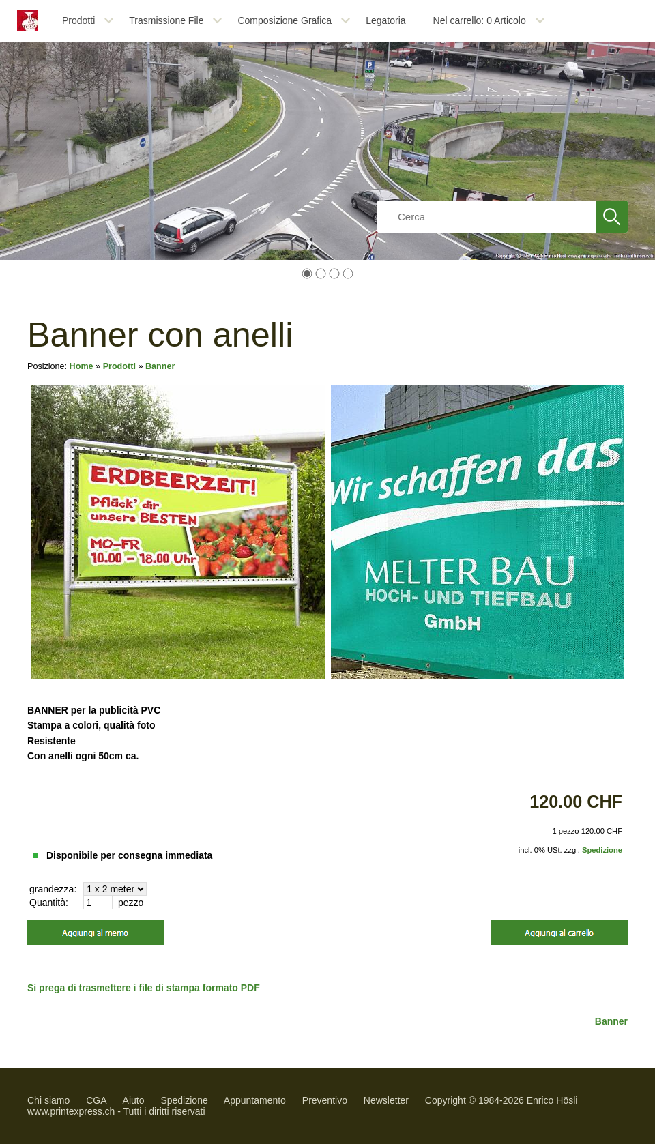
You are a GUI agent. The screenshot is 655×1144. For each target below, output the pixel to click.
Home (81, 366)
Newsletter (386, 1100)
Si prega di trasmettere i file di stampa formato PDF (143, 987)
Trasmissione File (166, 20)
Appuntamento (255, 1100)
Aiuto (134, 1100)
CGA (96, 1100)
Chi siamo (48, 1100)
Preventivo (324, 1100)
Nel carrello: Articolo (479, 20)
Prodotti (78, 20)
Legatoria (385, 20)
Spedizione (602, 850)
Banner (160, 366)
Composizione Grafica (284, 20)
